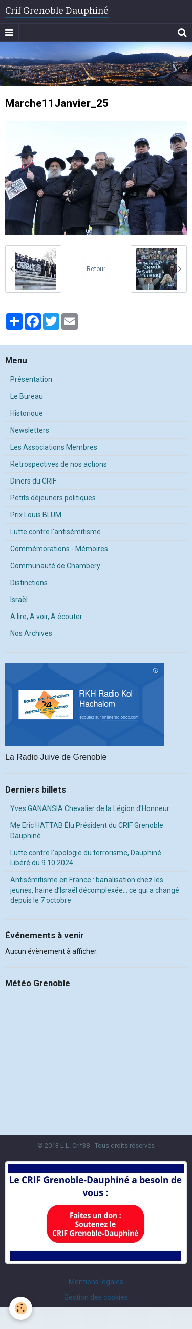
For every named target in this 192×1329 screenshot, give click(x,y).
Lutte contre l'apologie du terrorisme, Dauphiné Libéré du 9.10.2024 (85, 858)
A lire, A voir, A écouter (46, 616)
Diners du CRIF (33, 481)
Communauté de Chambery (55, 566)
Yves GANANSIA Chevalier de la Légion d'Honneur (89, 808)
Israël (19, 599)
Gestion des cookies (96, 1297)
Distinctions (29, 583)
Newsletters (29, 430)
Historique (26, 413)
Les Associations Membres (53, 447)
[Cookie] (20, 1308)
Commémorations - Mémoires (59, 549)
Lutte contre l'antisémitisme (55, 532)
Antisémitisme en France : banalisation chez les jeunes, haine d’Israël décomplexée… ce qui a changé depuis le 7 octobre (94, 890)
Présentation (31, 379)
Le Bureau (26, 396)
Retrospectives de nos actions (58, 464)
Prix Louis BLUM (35, 515)
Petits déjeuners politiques (53, 498)
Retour (96, 269)
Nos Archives (31, 633)
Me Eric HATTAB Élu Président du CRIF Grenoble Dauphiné (86, 830)
